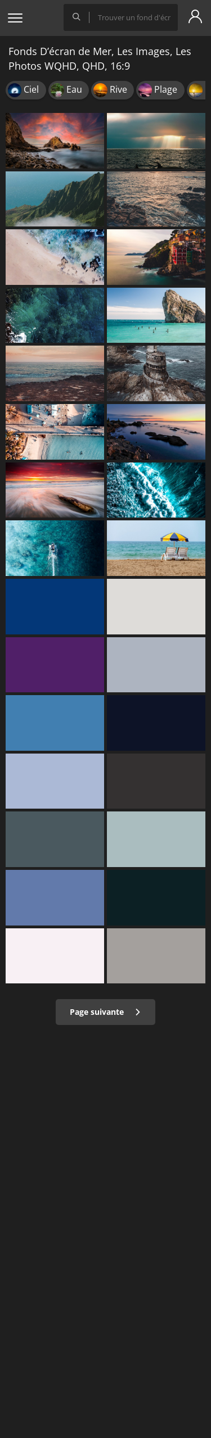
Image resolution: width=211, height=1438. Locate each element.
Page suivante (105, 1011)
